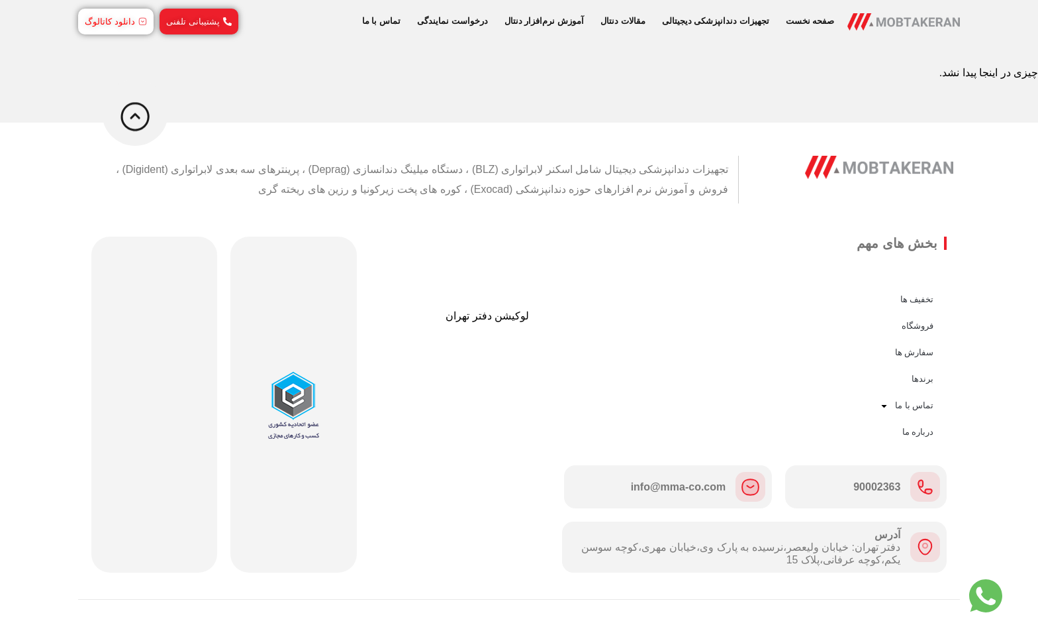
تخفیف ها (917, 299)
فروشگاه (917, 326)
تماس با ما (381, 21)
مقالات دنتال (622, 21)
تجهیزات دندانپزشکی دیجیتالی (715, 21)
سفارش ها (914, 352)
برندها (922, 379)
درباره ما (918, 432)
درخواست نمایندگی (452, 21)
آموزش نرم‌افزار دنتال (544, 21)
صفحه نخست (810, 21)
